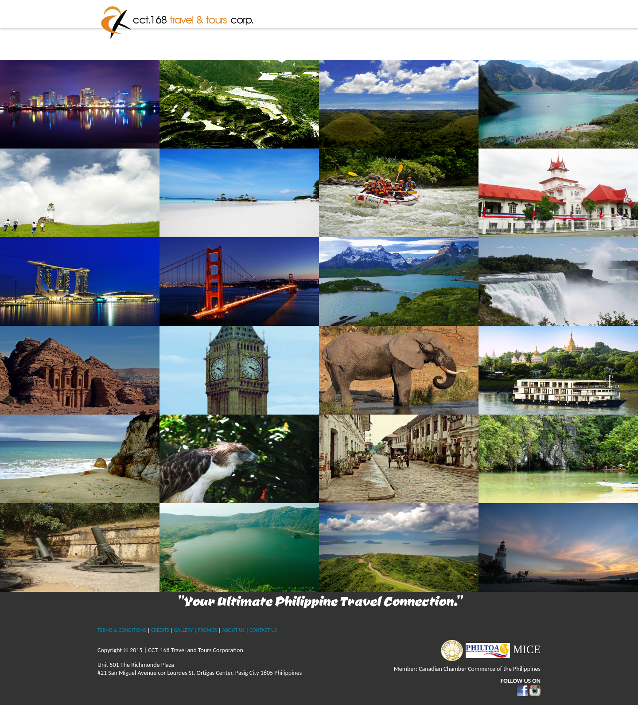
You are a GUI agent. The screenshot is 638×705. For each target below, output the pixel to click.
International (459, 29)
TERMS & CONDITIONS (121, 630)
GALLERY (183, 630)
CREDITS (160, 630)
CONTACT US (263, 630)
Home (302, 29)
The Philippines (386, 29)
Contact (521, 29)
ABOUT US (233, 630)
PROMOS (207, 630)
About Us (336, 29)
